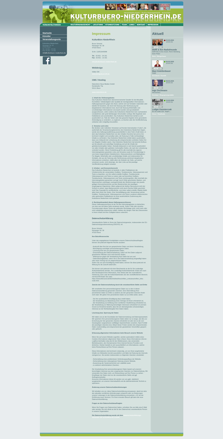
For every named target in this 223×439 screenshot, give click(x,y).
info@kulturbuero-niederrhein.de (104, 62)
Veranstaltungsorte (52, 39)
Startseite (47, 33)
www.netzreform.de (99, 92)
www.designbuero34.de (101, 74)
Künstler (47, 36)
